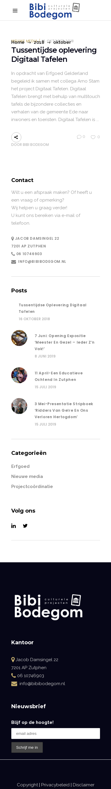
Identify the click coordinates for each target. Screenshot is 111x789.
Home (18, 42)
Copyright (27, 785)
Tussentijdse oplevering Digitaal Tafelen (53, 55)
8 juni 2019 (45, 356)
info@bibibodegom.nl (42, 261)
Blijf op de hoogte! (32, 722)
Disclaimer (83, 785)
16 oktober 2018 (34, 318)
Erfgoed (20, 466)
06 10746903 (29, 253)
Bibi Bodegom (36, 144)
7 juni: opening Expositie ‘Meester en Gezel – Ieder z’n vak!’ (65, 342)
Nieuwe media (27, 476)
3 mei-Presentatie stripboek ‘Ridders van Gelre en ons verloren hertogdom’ (64, 410)
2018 (39, 42)
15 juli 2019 (45, 386)
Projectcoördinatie (32, 486)
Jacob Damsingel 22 (35, 238)
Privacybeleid (55, 785)
